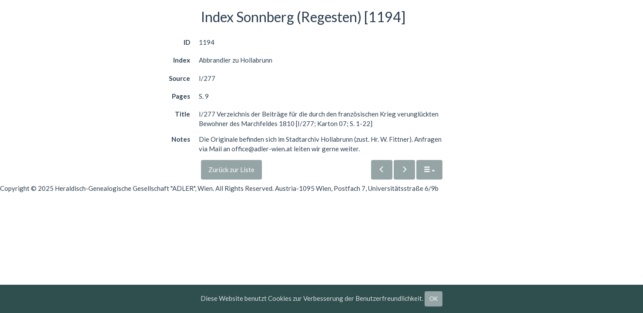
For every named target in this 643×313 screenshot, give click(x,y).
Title (182, 114)
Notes (180, 139)
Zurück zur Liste (231, 169)
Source (179, 78)
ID (187, 42)
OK (433, 298)
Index (181, 60)
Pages (181, 96)
